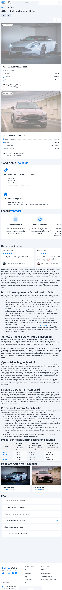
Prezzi (27, 583)
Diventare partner (46, 573)
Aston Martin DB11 (41, 326)
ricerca (25, 3)
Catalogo (28, 573)
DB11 (3, 15)
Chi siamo (28, 570)
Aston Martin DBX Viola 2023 (14, 136)
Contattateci (29, 579)
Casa (2, 7)
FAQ (42, 570)
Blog (26, 576)
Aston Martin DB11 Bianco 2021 (15, 67)
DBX (9, 15)
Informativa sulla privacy (48, 579)
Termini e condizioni (47, 576)
